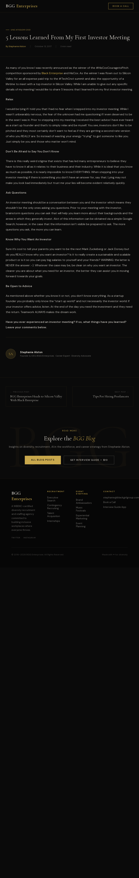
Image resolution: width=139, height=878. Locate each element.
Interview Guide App (114, 507)
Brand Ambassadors (84, 501)
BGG (22, 6)
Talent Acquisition (53, 515)
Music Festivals (81, 509)
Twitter (15, 538)
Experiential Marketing (82, 517)
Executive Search (52, 499)
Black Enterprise (52, 73)
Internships (53, 521)
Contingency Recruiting (54, 507)
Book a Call (121, 6)
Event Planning (80, 525)
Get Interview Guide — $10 (89, 459)
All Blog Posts (43, 459)
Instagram (29, 538)
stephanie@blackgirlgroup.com (121, 497)
